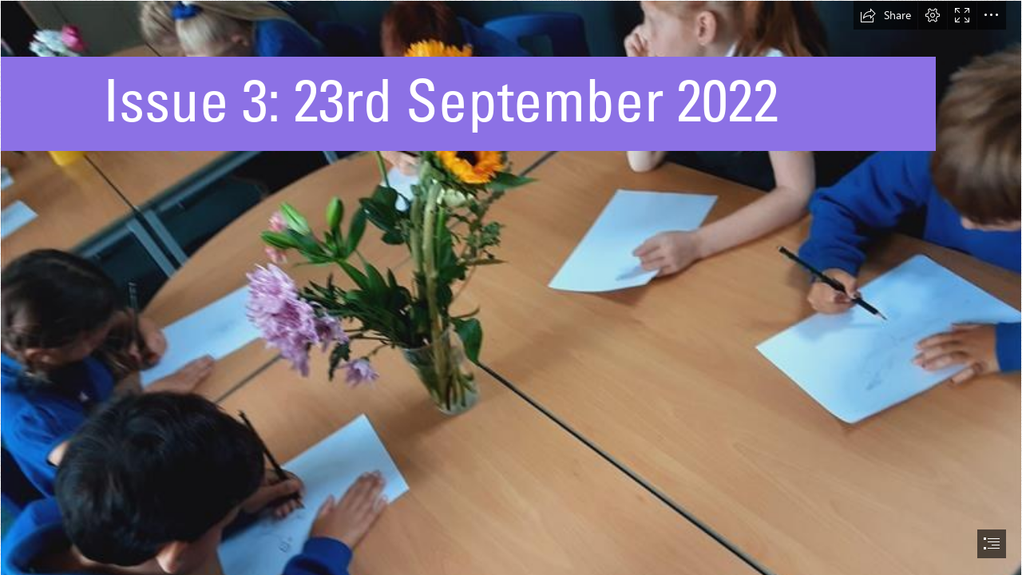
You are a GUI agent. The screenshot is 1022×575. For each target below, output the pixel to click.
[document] (511, 287)
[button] (885, 15)
